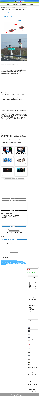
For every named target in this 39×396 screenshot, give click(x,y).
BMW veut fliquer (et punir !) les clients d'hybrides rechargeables (33, 359)
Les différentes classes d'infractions (32, 308)
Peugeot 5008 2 (3, 264)
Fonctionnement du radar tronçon (8, 12)
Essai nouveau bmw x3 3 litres (5, 262)
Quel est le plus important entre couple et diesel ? (7, 261)
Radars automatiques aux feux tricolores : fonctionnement (32, 318)
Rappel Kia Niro (24, 263)
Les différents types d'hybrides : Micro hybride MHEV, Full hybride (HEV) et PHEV (21, 153)
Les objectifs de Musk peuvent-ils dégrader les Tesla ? (33, 340)
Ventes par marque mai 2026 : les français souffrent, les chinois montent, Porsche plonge (33, 344)
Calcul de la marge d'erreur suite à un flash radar (32, 311)
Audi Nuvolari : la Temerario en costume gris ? (34, 334)
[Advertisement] (14, 86)
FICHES (15, 4)
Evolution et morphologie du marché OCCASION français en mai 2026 (33, 348)
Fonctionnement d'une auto (33, 387)
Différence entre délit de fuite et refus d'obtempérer (33, 306)
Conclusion (4, 18)
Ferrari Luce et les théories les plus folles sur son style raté (34, 337)
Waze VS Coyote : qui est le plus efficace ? (32, 304)
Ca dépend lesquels (5, 242)
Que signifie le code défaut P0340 (18, 261)
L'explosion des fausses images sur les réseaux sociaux (34, 331)
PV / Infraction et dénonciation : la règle (32, 323)
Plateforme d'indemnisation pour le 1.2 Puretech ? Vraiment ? (7, 173)
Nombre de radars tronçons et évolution (9, 16)
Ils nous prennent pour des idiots (7, 243)
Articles (2, 7)
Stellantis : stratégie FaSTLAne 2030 (33, 364)
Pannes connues (31, 379)
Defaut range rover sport (18, 263)
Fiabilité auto (31, 376)
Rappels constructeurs (32, 381)
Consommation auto (32, 374)
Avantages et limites (6, 17)
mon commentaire (14, 226)
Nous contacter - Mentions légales (19, 395)
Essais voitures (31, 370)
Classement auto (31, 372)
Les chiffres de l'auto (32, 391)
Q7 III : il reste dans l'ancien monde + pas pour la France (33, 328)
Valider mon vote (14, 252)
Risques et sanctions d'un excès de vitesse (32, 315)
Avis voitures (31, 369)
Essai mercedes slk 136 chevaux (5, 263)
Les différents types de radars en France (32, 298)
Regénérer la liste (14, 178)
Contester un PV (31, 309)
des (14, 210)
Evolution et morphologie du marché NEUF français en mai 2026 (34, 352)
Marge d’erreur (5, 15)
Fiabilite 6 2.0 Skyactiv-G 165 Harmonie (14, 262)
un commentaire (14, 198)
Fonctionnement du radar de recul (8, 144)
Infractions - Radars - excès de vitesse (9, 7)
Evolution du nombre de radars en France (32, 293)
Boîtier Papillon (18, 163)
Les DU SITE (14, 200)
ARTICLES (23, 4)
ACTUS (31, 4)
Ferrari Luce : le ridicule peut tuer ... (33, 362)
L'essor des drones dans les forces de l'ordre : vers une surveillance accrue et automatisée (32, 300)
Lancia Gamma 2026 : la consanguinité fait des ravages (33, 356)
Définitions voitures (32, 389)
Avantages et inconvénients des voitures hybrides (7, 153)
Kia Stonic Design (12, 263)
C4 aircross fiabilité (22, 262)
